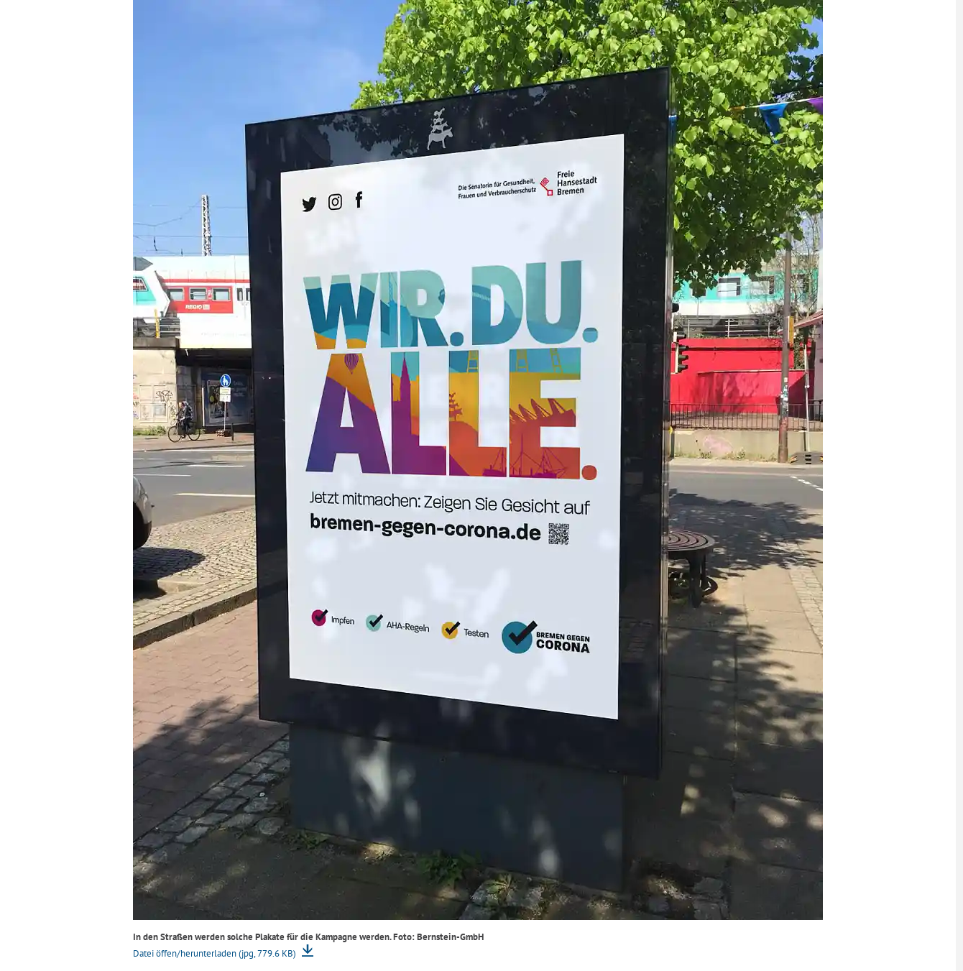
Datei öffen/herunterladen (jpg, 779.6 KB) (215, 953)
